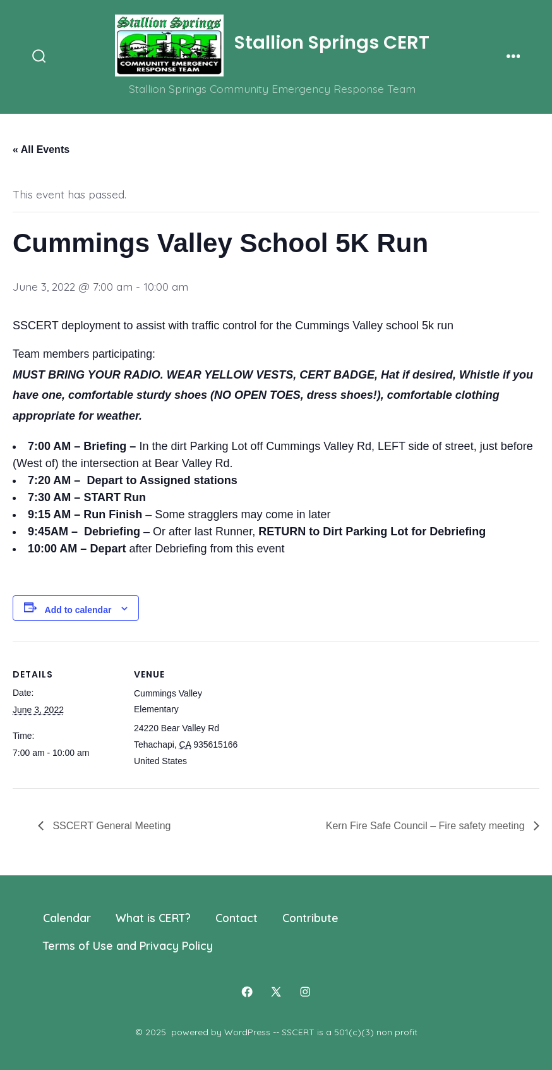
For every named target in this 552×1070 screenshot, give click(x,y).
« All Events (41, 149)
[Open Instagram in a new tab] (305, 991)
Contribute (310, 918)
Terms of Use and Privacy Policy (128, 945)
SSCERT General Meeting (110, 825)
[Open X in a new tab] (276, 991)
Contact (236, 918)
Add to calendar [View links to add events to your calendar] (78, 610)
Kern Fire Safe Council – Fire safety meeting (426, 825)
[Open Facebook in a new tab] (247, 991)
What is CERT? (153, 918)
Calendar (67, 918)
